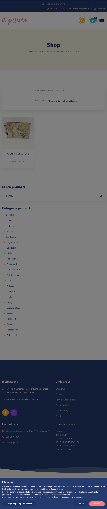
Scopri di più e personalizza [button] (19, 504)
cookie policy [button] (58, 489)
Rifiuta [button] (81, 504)
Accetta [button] (96, 504)
